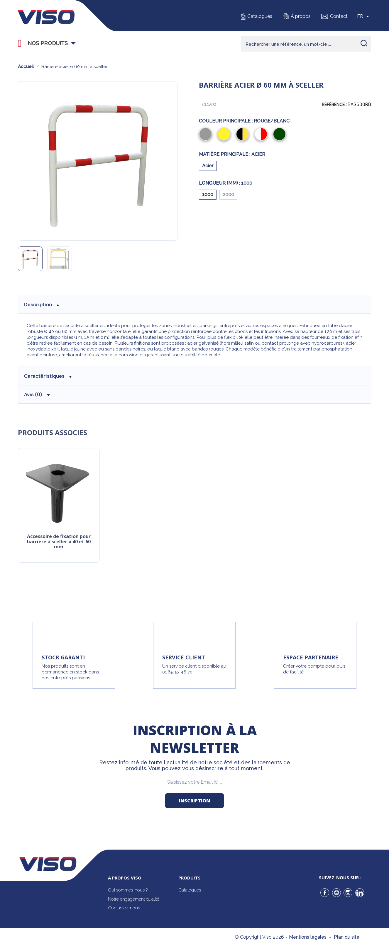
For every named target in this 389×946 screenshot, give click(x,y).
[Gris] (206, 134)
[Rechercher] (306, 44)
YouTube (336, 892)
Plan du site (346, 937)
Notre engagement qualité (133, 899)
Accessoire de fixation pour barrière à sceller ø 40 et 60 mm (59, 541)
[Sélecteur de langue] (364, 16)
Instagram (348, 892)
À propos (301, 16)
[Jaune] (225, 134)
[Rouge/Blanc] (262, 134)
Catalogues (259, 16)
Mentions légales (308, 937)
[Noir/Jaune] (243, 134)
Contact (339, 16)
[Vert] (280, 134)
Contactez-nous (124, 908)
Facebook (325, 892)
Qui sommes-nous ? (128, 890)
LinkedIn (359, 892)
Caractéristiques (48, 376)
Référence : (334, 104)
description (41, 304)
